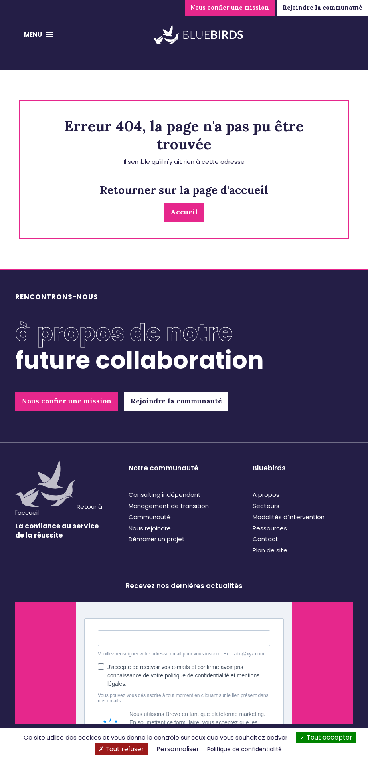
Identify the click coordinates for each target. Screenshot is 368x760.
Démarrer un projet (157, 539)
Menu (33, 34)
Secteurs (266, 506)
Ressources (270, 528)
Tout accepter (326, 737)
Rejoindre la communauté (322, 7)
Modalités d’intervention (288, 517)
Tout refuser (121, 749)
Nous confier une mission (229, 7)
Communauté (150, 517)
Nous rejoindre (150, 528)
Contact (265, 539)
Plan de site (270, 550)
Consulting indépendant (165, 494)
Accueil (184, 212)
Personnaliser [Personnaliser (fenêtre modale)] (177, 749)
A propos (266, 494)
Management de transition (169, 506)
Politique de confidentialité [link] (244, 749)
